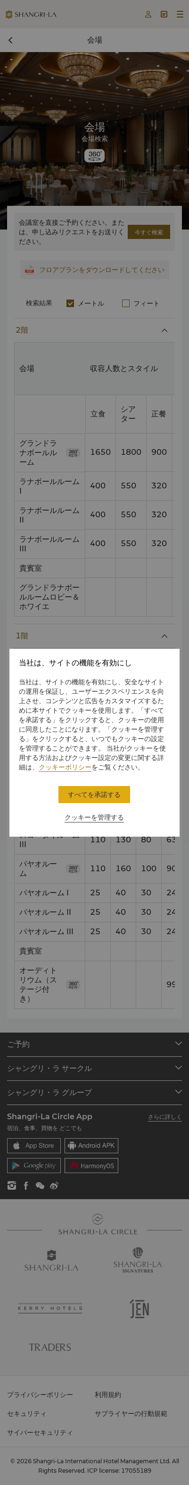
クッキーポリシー (65, 767)
